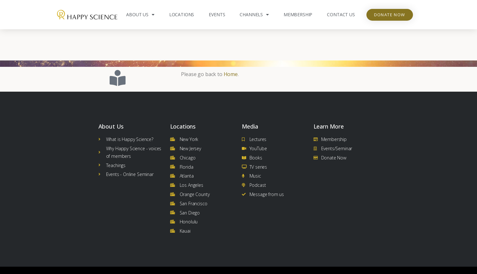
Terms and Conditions (366, 267)
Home (231, 42)
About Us (140, 14)
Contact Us (341, 14)
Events (217, 14)
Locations (181, 14)
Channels (254, 14)
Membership (298, 14)
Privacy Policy (282, 267)
